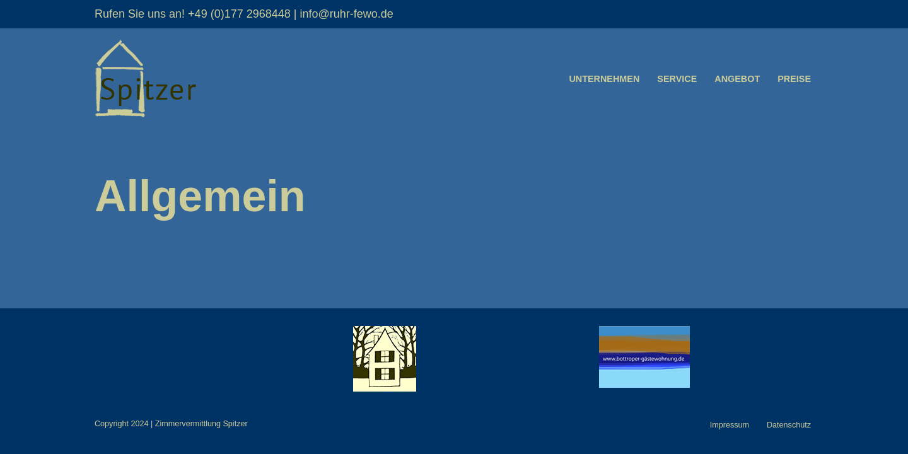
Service (677, 79)
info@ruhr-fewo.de (346, 14)
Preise (794, 79)
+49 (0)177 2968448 (239, 14)
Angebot (737, 79)
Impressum (729, 425)
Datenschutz (789, 425)
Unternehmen (604, 79)
